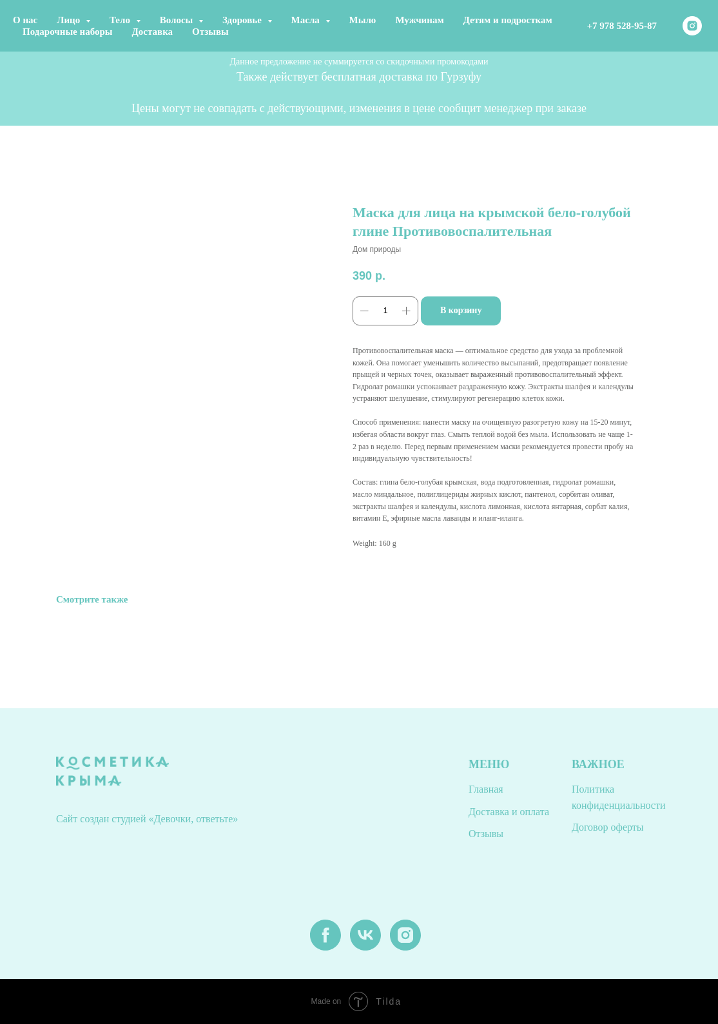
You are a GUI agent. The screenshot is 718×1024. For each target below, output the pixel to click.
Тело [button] (121, 20)
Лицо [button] (69, 20)
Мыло (362, 20)
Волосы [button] (177, 20)
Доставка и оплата (509, 811)
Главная (486, 789)
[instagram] (692, 25)
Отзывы (210, 31)
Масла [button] (306, 20)
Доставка (152, 31)
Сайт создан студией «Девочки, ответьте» (147, 818)
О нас (25, 20)
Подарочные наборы (68, 31)
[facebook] (325, 947)
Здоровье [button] (243, 20)
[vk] (365, 947)
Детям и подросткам (507, 20)
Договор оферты (608, 827)
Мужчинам (419, 20)
